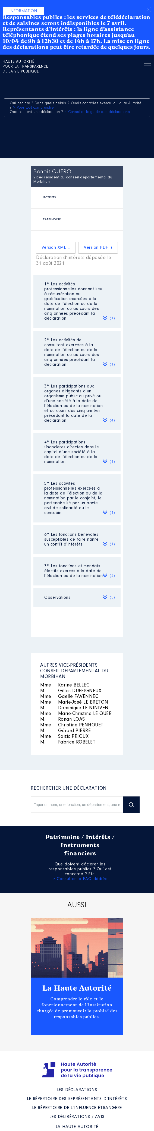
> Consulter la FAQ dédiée (80, 879)
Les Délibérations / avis (76, 1117)
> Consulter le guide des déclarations (97, 112)
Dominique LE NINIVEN (74, 708)
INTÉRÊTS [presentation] (49, 197)
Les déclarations (77, 1090)
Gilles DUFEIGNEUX (70, 691)
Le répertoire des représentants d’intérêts (77, 1099)
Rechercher (135, 65)
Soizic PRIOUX (64, 736)
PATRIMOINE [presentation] (52, 219)
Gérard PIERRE (65, 731)
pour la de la (25, 67)
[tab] (77, 198)
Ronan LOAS (62, 719)
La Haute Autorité (77, 988)
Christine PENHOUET (72, 725)
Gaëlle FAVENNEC (69, 696)
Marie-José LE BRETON (74, 702)
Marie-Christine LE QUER (76, 713)
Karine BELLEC (64, 685)
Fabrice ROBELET (68, 742)
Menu (147, 66)
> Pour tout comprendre (33, 108)
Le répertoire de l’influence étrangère (77, 1108)
